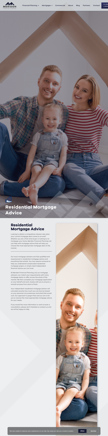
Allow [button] (82, 431)
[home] (9, 5)
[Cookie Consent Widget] (54, 431)
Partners (86, 5)
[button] (30, 5)
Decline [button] (93, 431)
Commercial (60, 5)
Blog (78, 5)
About (70, 5)
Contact (96, 5)
